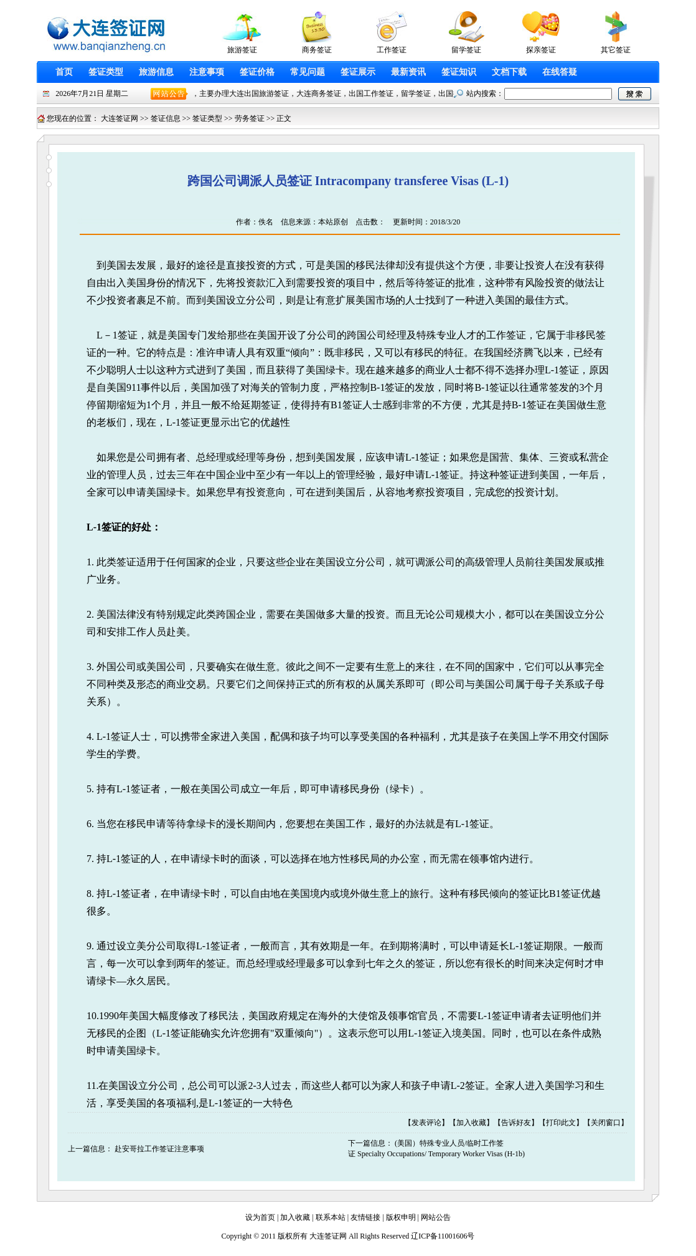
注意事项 (206, 72)
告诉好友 (516, 1122)
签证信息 (166, 118)
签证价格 (257, 72)
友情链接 (365, 1217)
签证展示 (358, 72)
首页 (64, 72)
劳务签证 (250, 118)
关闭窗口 (606, 1122)
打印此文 (561, 1122)
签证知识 (458, 72)
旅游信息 (156, 72)
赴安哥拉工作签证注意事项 (159, 1148)
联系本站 (331, 1217)
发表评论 (426, 1122)
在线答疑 (559, 72)
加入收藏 (471, 1122)
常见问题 (307, 72)
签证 (435, 282)
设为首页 (260, 1217)
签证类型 (105, 72)
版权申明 (401, 1217)
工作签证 (506, 335)
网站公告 (436, 1217)
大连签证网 (119, 118)
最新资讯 (408, 72)
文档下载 (509, 72)
